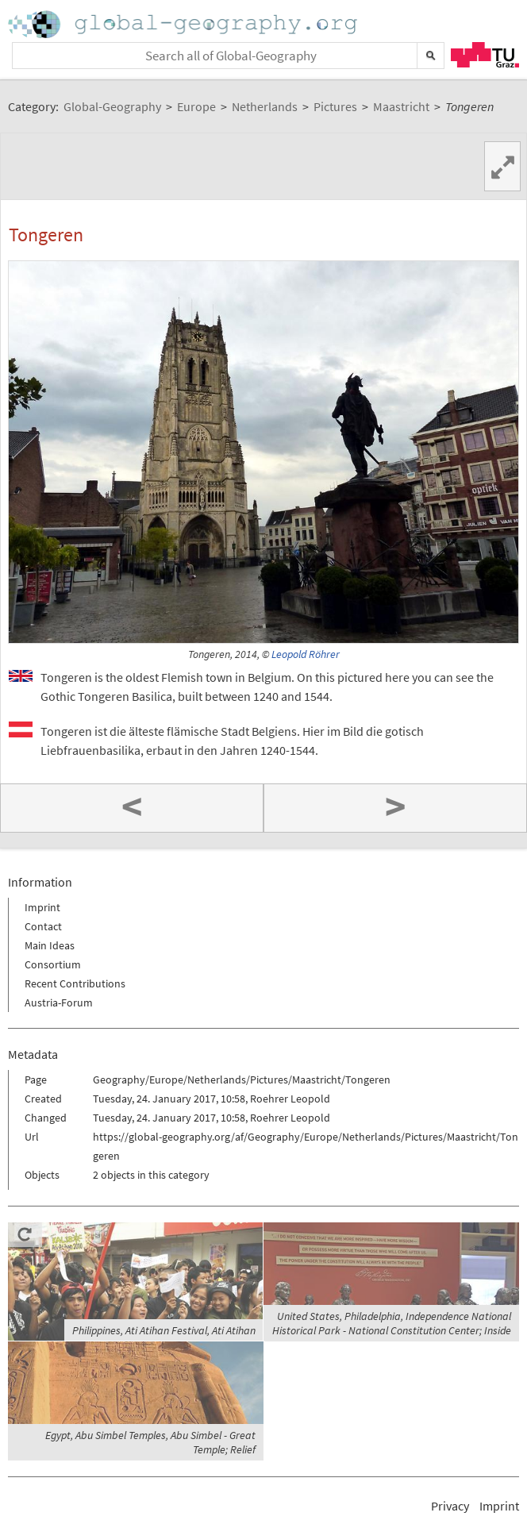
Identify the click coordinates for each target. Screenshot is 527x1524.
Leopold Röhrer (305, 654)
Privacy (450, 1506)
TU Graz (485, 54)
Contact (43, 926)
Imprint (42, 907)
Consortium (53, 964)
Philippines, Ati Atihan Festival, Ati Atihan (164, 1330)
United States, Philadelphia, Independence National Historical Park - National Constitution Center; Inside (391, 1323)
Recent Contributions (75, 983)
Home (184, 24)
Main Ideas (50, 945)
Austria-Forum (59, 1002)
